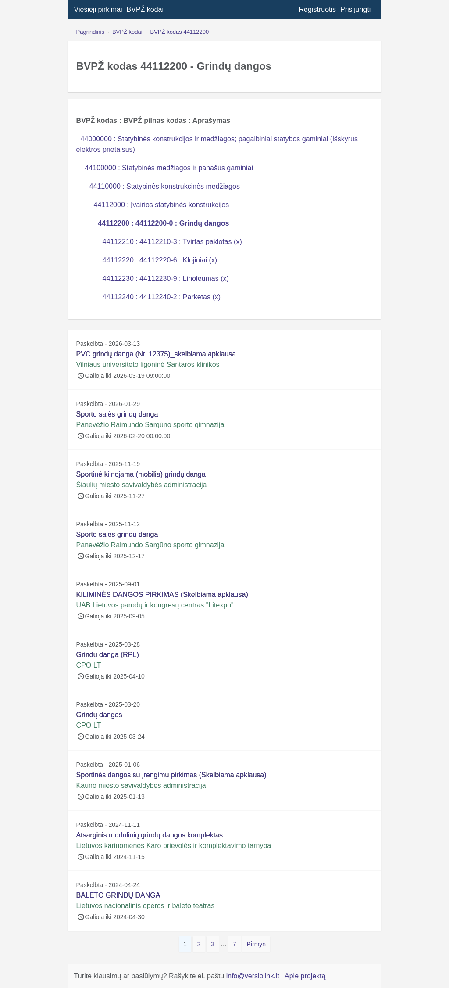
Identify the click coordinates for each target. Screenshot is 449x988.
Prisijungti (355, 9)
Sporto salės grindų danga (117, 414)
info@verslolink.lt (254, 976)
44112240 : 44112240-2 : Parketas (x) (162, 297)
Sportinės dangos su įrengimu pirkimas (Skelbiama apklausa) (171, 775)
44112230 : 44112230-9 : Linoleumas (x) (166, 278)
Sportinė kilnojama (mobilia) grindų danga (141, 474)
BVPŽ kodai (145, 9)
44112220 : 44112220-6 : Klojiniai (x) (160, 260)
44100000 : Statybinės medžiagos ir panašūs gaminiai (169, 168)
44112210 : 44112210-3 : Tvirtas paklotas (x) (172, 241)
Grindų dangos (99, 715)
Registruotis (317, 9)
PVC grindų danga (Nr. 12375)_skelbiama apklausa (156, 354)
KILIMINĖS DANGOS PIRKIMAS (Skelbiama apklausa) (162, 594)
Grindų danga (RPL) (107, 654)
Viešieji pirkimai (98, 9)
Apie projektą (305, 976)
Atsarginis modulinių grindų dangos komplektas (149, 835)
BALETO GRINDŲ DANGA (118, 895)
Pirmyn (256, 944)
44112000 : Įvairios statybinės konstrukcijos (161, 204)
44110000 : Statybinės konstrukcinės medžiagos (164, 186)
